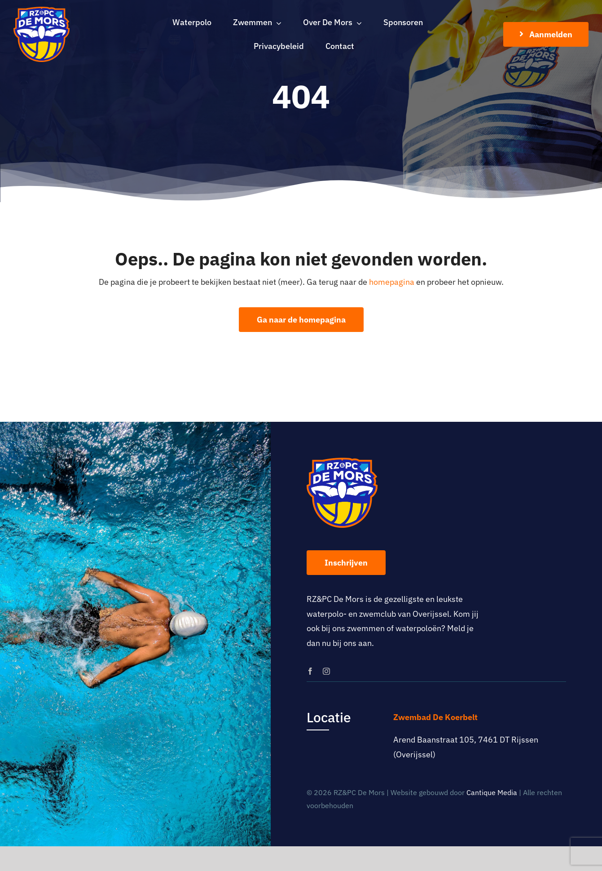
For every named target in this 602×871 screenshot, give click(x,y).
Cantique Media (491, 792)
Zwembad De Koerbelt (435, 717)
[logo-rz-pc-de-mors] (41, 10)
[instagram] (326, 671)
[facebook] (310, 671)
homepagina (391, 282)
